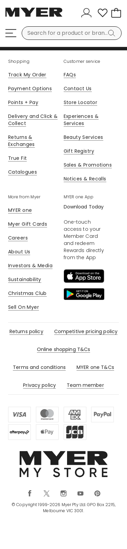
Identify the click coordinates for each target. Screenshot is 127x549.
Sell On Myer (23, 307)
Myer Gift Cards (27, 224)
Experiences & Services (81, 120)
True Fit (17, 158)
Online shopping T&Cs (63, 349)
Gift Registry (79, 151)
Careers (18, 237)
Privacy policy (39, 385)
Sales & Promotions (88, 164)
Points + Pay (23, 102)
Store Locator (80, 102)
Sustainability (24, 279)
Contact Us (78, 88)
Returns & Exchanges (21, 141)
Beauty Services (83, 137)
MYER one (20, 210)
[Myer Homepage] (33, 16)
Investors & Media (30, 265)
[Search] (112, 33)
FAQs (70, 74)
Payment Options (30, 88)
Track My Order (27, 74)
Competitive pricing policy (86, 331)
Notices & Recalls (85, 178)
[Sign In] (87, 12)
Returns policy (26, 331)
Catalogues (22, 172)
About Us (19, 251)
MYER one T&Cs (95, 367)
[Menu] (10, 33)
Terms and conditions (39, 367)
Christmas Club (27, 293)
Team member (85, 385)
